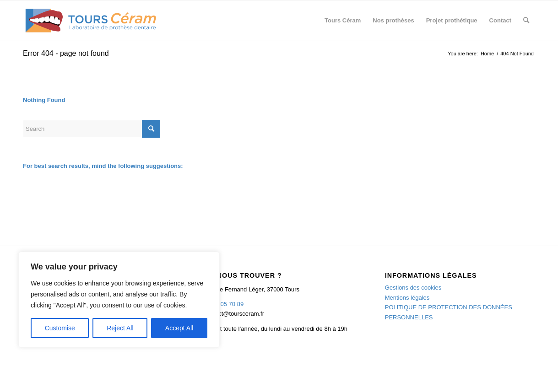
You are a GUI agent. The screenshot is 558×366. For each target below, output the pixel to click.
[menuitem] (343, 20)
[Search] (526, 20)
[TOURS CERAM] (91, 20)
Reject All (120, 328)
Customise (60, 328)
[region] (119, 300)
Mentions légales (407, 297)
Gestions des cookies (413, 287)
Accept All (179, 328)
